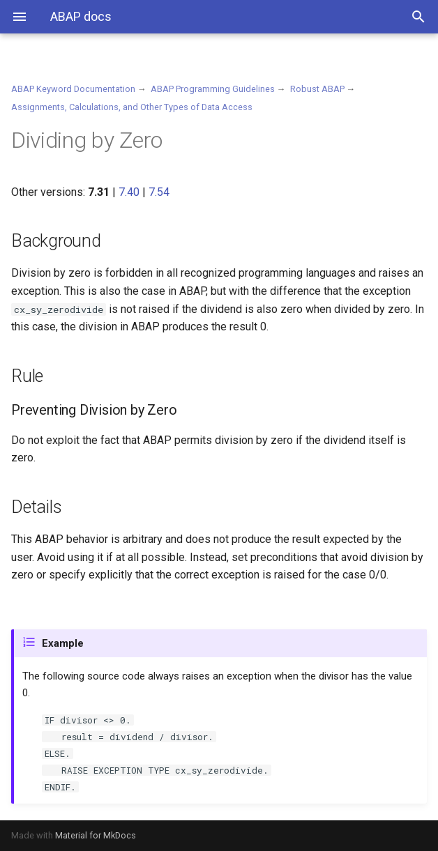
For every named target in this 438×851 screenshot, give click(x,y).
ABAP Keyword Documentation (73, 89)
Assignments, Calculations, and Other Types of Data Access (131, 107)
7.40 (129, 192)
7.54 (159, 192)
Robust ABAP (317, 89)
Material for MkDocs (95, 835)
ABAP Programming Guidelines (213, 89)
